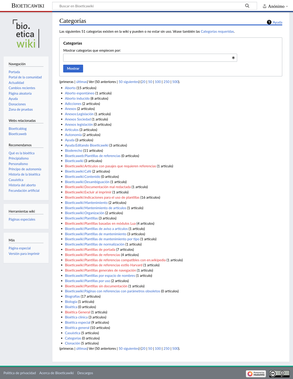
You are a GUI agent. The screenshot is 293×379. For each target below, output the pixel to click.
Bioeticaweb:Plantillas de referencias (93, 156)
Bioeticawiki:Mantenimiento (86, 202)
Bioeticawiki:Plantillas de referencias (92, 255)
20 (143, 82)
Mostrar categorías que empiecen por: (92, 50)
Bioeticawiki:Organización (84, 213)
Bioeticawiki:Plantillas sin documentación (96, 286)
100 (158, 82)
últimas (81, 82)
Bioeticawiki (27, 5)
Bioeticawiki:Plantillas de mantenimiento (96, 234)
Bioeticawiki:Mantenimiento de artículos (95, 208)
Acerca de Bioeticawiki (56, 373)
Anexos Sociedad (78, 119)
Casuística (72, 333)
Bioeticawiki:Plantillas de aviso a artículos (96, 229)
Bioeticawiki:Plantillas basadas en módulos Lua (100, 223)
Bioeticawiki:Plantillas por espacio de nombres (100, 275)
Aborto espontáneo (80, 93)
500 (175, 82)
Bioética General (77, 312)
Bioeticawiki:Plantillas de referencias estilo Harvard (104, 265)
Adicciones (73, 103)
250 (166, 82)
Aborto (70, 88)
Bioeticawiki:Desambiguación (87, 182)
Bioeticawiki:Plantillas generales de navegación (100, 270)
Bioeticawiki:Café (78, 171)
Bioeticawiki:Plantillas (81, 218)
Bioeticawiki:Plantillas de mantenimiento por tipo (102, 239)
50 (150, 82)
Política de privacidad (19, 373)
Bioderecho (73, 150)
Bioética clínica (76, 317)
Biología (71, 301)
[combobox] (150, 57)
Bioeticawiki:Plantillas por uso (87, 281)
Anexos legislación (79, 124)
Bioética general (77, 328)
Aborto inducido (77, 98)
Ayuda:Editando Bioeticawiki (87, 145)
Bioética (71, 307)
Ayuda (277, 22)
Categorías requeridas (217, 31)
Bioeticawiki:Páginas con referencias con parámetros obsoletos (112, 291)
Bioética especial (77, 322)
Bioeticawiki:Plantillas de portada (90, 249)
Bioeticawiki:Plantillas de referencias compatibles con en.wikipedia (115, 260)
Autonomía (73, 135)
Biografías (72, 296)
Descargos (85, 373)
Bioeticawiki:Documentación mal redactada (98, 187)
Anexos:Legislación (79, 114)
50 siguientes (129, 82)
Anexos (70, 109)
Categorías (73, 338)
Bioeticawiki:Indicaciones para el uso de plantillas (102, 197)
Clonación (72, 343)
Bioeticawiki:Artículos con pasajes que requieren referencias (110, 166)
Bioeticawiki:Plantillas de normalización (95, 244)
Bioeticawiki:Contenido (82, 176)
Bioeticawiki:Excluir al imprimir (88, 192)
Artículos (72, 130)
